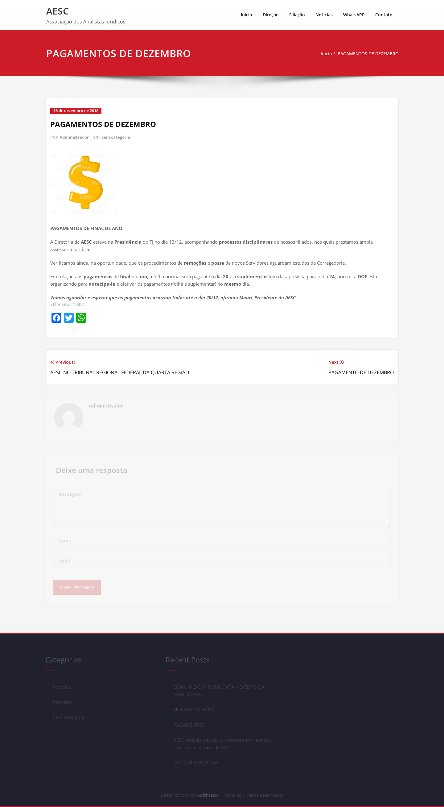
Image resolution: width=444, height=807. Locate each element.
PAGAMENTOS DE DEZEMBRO (367, 54)
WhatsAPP (354, 15)
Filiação (297, 15)
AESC (57, 11)
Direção (271, 15)
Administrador (75, 137)
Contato (384, 15)
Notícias (324, 15)
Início (246, 15)
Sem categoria (118, 137)
